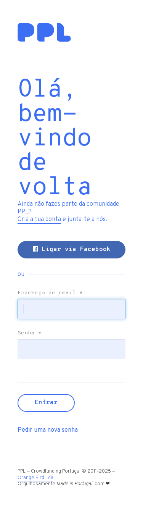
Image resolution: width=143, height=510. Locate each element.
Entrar (46, 403)
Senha (30, 333)
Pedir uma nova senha (48, 430)
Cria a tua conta (39, 219)
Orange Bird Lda (35, 478)
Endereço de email (50, 293)
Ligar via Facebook (72, 249)
